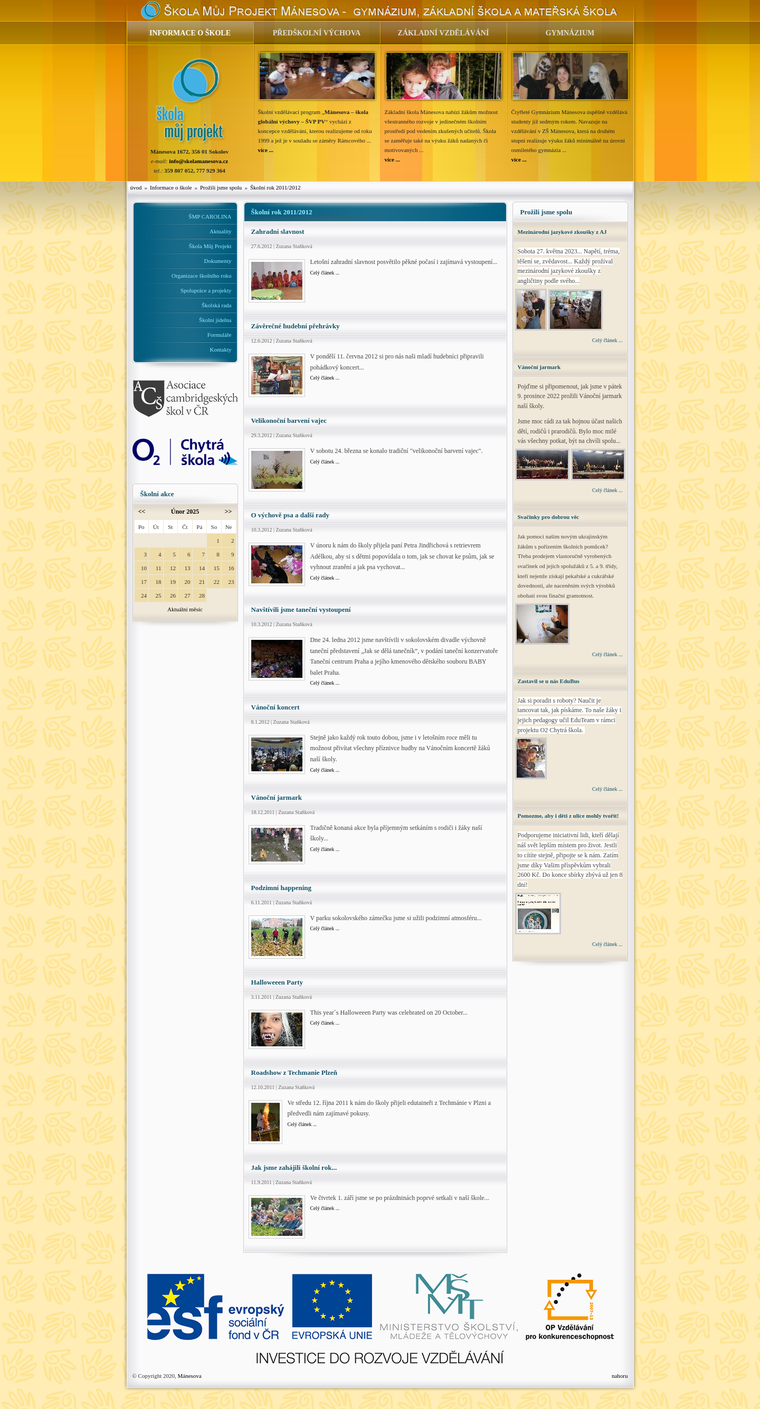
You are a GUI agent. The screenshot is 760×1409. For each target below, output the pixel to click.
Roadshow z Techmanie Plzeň (294, 1072)
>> (228, 511)
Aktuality (221, 231)
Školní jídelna (215, 320)
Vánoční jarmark (276, 797)
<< (142, 511)
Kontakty (221, 349)
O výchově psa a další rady (290, 515)
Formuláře (219, 335)
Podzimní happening (281, 888)
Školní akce (157, 494)
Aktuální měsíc (185, 609)
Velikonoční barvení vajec (289, 420)
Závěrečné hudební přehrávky (295, 326)
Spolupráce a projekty (206, 290)
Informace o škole (171, 187)
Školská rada (217, 305)
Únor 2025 (185, 511)
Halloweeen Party (277, 982)
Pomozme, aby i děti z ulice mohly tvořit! (568, 815)
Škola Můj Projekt (210, 246)
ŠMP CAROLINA (209, 216)
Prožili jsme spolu (221, 187)
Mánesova (189, 1376)
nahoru (620, 1376)
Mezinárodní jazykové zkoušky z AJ (562, 232)
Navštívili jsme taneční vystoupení (301, 609)
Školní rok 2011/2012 (275, 187)
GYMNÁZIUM (570, 33)
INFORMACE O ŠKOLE (190, 33)
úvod (136, 187)
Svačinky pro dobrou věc (549, 517)
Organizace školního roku (201, 275)
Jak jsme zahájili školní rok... (294, 1167)
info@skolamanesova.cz (198, 161)
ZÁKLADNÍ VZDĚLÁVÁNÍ (443, 33)
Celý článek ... (325, 273)
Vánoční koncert (275, 707)
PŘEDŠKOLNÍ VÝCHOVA (316, 33)
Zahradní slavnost (278, 231)
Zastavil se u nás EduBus (549, 681)
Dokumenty (218, 261)
